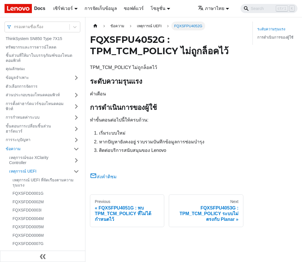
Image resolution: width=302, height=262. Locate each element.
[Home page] (95, 26)
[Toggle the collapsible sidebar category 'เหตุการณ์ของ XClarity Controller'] (76, 160)
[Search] (269, 8)
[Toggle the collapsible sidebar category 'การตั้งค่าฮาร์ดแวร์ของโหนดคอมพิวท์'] (76, 106)
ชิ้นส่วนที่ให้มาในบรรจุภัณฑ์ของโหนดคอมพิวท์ (39, 58)
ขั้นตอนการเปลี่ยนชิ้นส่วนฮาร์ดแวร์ (28, 128)
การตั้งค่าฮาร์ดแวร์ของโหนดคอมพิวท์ (34, 106)
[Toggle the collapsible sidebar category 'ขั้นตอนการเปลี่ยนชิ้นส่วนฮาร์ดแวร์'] (76, 128)
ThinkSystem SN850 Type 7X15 (34, 38)
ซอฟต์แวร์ (134, 8)
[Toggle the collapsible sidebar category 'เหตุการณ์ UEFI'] (76, 171)
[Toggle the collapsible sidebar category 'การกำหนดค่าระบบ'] (76, 117)
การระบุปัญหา (18, 139)
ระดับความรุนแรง (271, 29)
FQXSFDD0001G (28, 193)
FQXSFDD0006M (28, 235)
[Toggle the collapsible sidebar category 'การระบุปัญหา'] (76, 139)
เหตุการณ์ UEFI (22, 171)
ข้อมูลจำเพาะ (17, 77)
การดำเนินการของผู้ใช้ (275, 37)
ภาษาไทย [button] (211, 8)
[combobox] (14, 27)
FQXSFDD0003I (27, 210)
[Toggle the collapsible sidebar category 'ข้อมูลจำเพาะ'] (76, 77)
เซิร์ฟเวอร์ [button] (63, 8)
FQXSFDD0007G (28, 243)
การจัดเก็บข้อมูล (101, 8)
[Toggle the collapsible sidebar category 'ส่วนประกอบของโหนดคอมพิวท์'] (76, 95)
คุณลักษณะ (15, 68)
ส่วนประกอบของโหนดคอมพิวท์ (33, 95)
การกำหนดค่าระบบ (23, 117)
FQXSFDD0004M (28, 218)
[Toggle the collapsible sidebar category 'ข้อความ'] (76, 149)
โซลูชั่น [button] (158, 8)
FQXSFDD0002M (28, 202)
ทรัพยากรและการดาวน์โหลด (31, 47)
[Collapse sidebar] (42, 256)
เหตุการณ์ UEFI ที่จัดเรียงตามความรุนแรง (43, 182)
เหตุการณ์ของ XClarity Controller (28, 160)
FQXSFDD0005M (28, 227)
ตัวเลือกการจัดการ (22, 86)
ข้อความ (13, 148)
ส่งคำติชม (103, 176)
